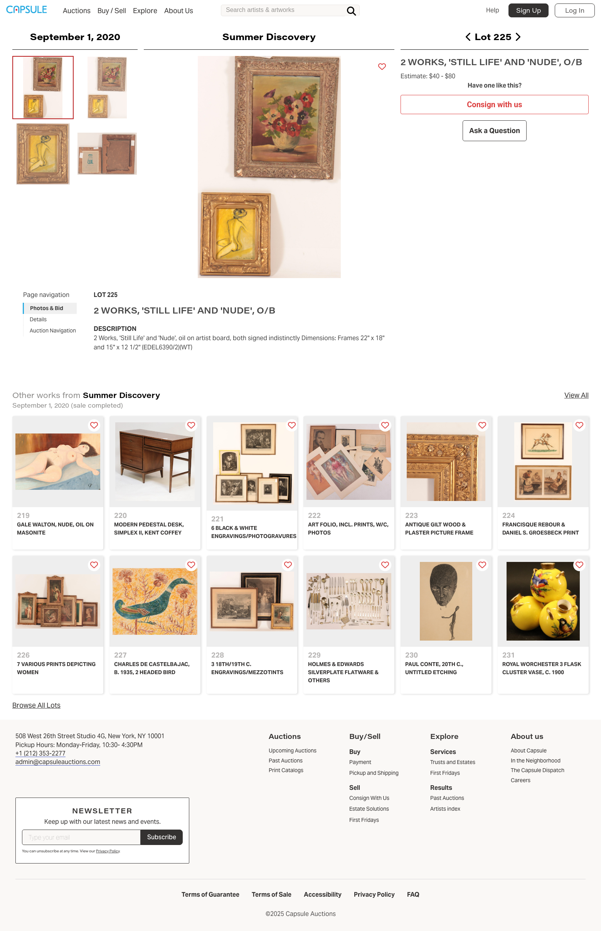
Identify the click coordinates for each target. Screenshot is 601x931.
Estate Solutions (369, 808)
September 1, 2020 (75, 36)
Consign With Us (369, 797)
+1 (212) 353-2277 (40, 753)
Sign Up (528, 10)
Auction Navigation (53, 330)
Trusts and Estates (452, 762)
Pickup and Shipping (374, 772)
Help (492, 10)
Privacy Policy (108, 850)
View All (576, 395)
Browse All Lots (36, 705)
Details (38, 319)
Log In (574, 10)
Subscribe (161, 837)
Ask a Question (494, 130)
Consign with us (494, 104)
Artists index (445, 808)
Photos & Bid (46, 308)
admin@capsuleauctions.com (57, 762)
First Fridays (364, 819)
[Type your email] (81, 837)
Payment (360, 762)
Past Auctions (447, 797)
